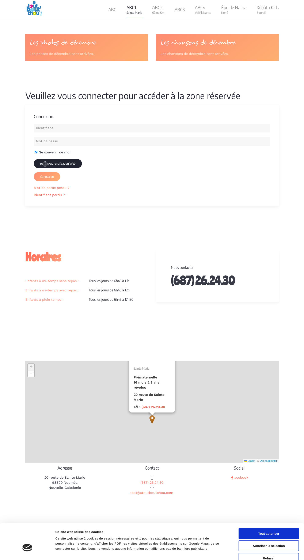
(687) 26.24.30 (153, 407)
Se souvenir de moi (52, 152)
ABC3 (180, 9)
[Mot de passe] (152, 141)
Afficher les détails (232, 551)
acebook (239, 477)
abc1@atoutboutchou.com (151, 493)
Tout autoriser (268, 508)
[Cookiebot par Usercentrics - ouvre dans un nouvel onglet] (27, 552)
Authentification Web (58, 164)
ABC (112, 9)
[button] (134, 9)
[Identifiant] (152, 128)
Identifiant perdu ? (49, 195)
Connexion (47, 176)
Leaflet (249, 460)
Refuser (269, 533)
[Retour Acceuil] (34, 9)
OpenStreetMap (269, 460)
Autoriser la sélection (269, 521)
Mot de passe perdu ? (51, 188)
